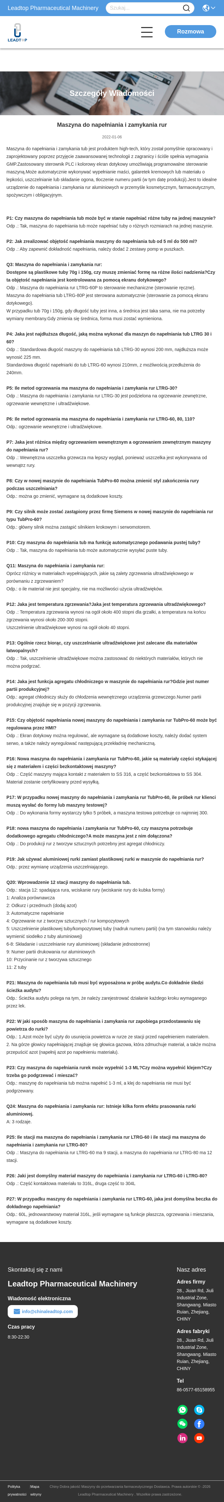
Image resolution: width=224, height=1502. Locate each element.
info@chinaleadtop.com (43, 1311)
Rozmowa (190, 31)
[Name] (186, 8)
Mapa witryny (35, 1490)
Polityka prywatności (17, 1490)
